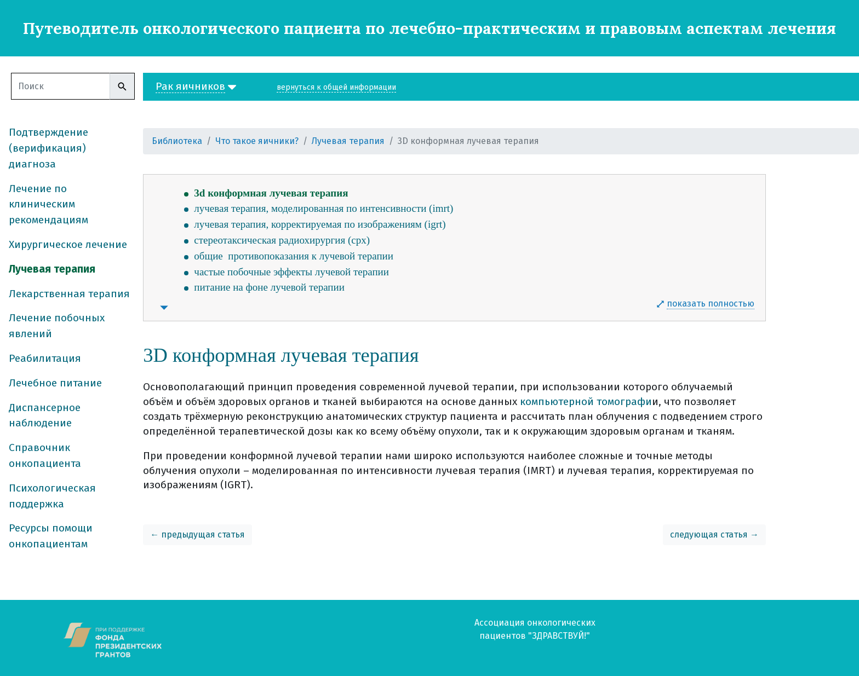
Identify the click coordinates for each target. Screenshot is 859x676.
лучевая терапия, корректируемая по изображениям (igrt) (319, 224)
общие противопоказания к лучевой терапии (293, 256)
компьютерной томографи (586, 401)
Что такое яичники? (257, 141)
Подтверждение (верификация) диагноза (48, 148)
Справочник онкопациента (45, 455)
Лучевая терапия (52, 269)
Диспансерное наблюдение (45, 415)
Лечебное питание (55, 383)
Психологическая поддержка (52, 496)
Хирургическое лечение (68, 244)
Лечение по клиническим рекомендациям (48, 204)
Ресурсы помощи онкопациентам (51, 536)
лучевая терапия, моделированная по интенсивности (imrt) (323, 208)
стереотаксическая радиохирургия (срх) (282, 240)
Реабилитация (45, 358)
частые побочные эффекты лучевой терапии (291, 272)
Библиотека (177, 141)
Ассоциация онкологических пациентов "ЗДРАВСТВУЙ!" (534, 629)
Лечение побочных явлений (57, 325)
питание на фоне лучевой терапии (269, 287)
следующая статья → (714, 534)
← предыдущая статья (197, 534)
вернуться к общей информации (336, 87)
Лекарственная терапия (69, 293)
